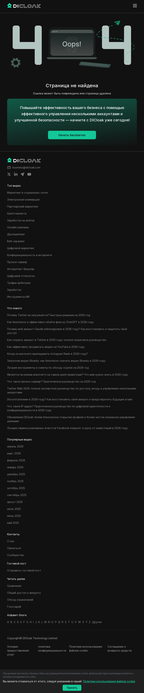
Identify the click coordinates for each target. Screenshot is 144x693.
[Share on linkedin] (16, 174)
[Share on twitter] (9, 174)
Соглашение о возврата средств (120, 648)
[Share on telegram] (22, 174)
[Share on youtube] (29, 174)
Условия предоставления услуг (18, 650)
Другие (97, 622)
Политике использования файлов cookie (85, 648)
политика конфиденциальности (52, 648)
